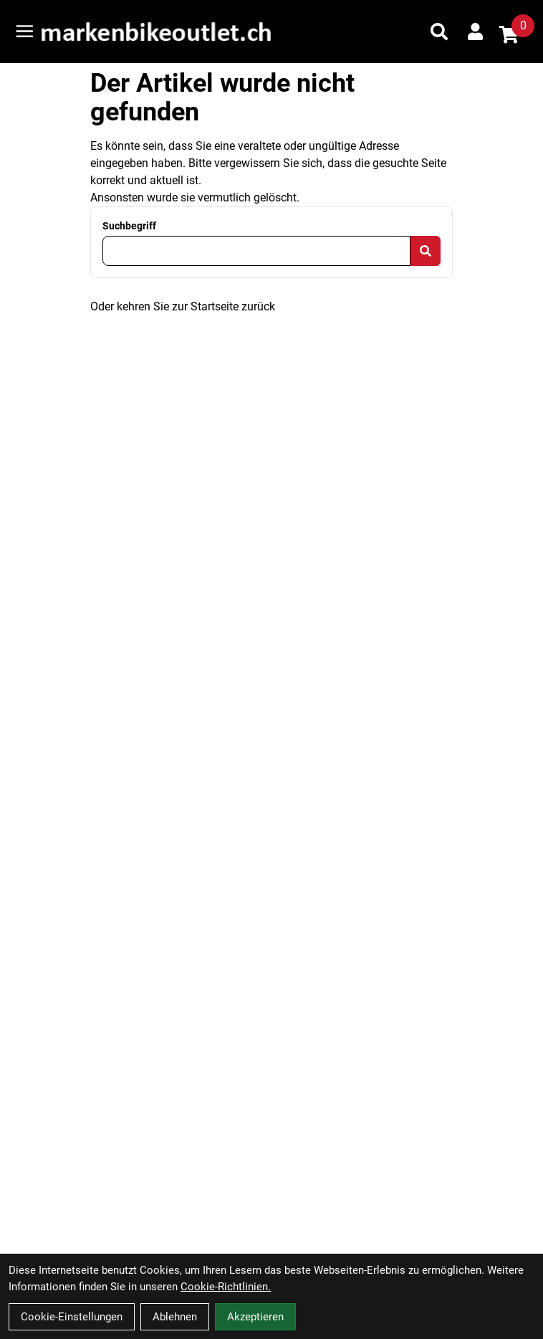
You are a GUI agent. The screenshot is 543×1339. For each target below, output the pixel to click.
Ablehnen (175, 1316)
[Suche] (439, 31)
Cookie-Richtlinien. (226, 1286)
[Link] (24, 31)
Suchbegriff (129, 226)
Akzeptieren (255, 1316)
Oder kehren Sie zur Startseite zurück (182, 306)
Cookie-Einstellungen (71, 1316)
